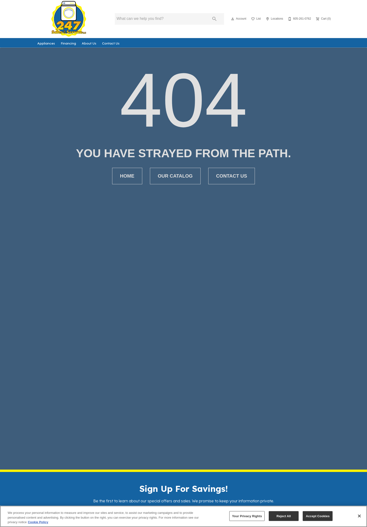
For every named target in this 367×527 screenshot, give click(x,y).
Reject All (283, 516)
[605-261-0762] (299, 19)
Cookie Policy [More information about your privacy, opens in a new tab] (38, 522)
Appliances (46, 43)
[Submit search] (214, 19)
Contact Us (111, 43)
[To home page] (69, 19)
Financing (68, 43)
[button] (233, 19)
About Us (89, 43)
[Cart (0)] (323, 19)
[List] (255, 19)
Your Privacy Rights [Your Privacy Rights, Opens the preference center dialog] (247, 516)
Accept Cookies (317, 516)
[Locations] (274, 19)
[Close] (359, 516)
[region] (183, 516)
